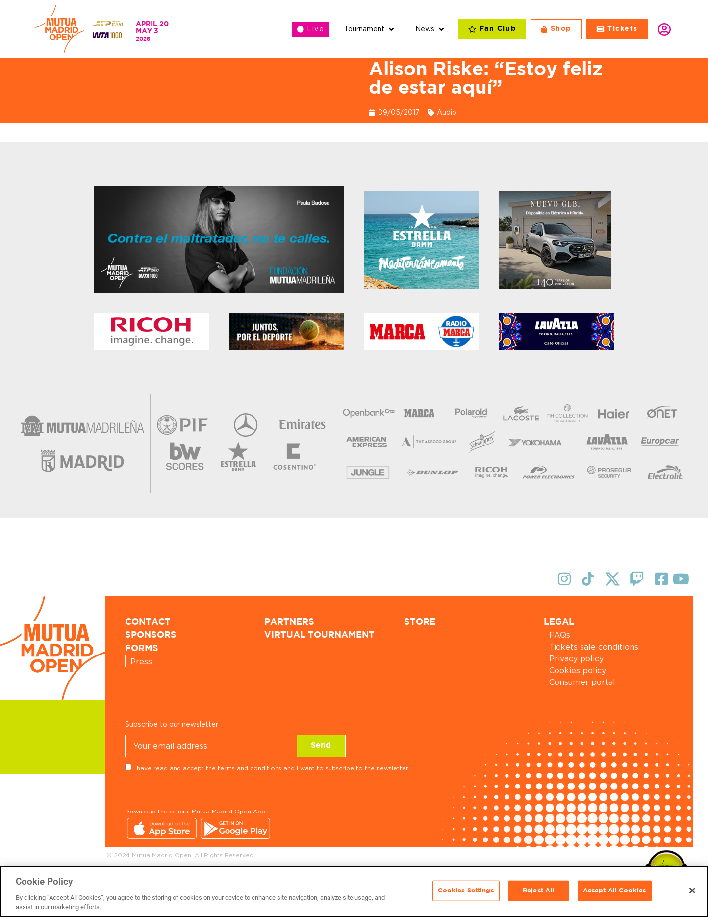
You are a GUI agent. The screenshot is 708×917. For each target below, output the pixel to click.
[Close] (692, 890)
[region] (354, 891)
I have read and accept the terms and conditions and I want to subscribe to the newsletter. (271, 768)
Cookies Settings (466, 890)
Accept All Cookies (614, 890)
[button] (370, 29)
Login (664, 29)
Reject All (538, 890)
